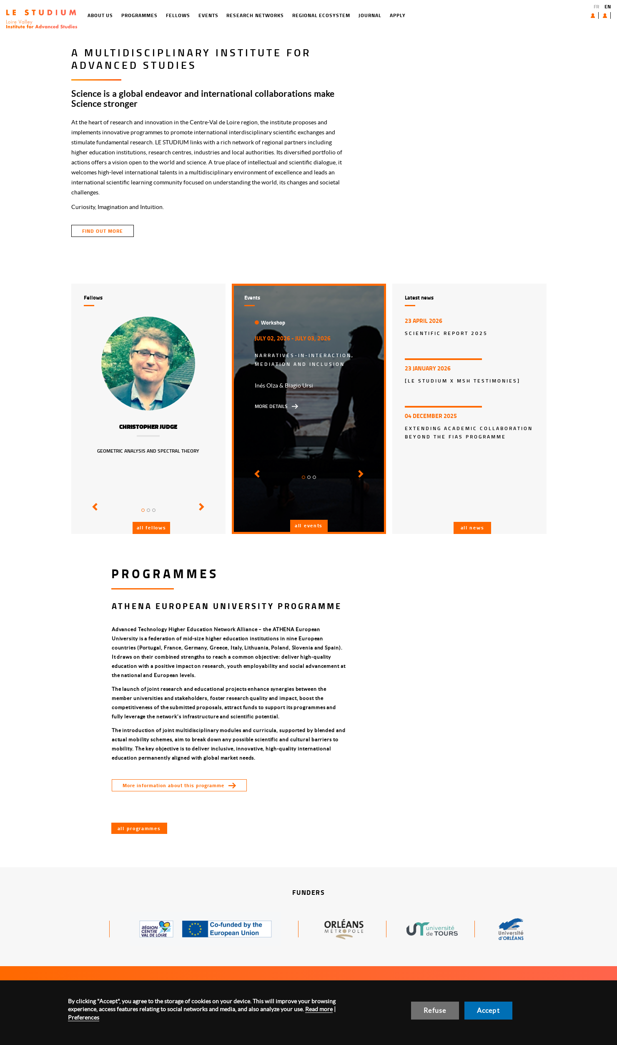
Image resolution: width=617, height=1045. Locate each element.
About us (574, 15)
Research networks (221, 15)
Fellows (144, 15)
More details (271, 406)
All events (309, 525)
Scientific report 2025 (446, 333)
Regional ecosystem (287, 15)
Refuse (435, 1010)
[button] (93, 512)
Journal (335, 15)
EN (607, 6)
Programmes (106, 15)
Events (174, 15)
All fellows (151, 527)
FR (596, 6)
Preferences (83, 1017)
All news (472, 527)
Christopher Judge (148, 426)
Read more (319, 1009)
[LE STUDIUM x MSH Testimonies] (462, 380)
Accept (488, 1010)
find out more (102, 230)
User (598, 15)
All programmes (139, 828)
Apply (363, 15)
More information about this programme (173, 785)
